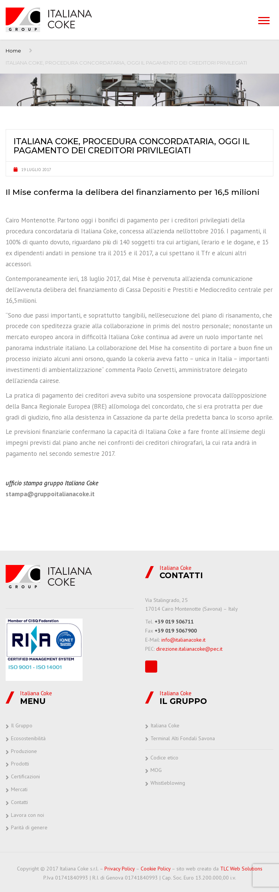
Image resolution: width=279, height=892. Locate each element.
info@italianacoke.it (183, 639)
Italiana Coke (164, 725)
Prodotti (20, 763)
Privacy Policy (119, 868)
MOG (156, 770)
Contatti (19, 802)
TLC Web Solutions (241, 868)
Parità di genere (29, 827)
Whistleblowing (167, 782)
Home (13, 51)
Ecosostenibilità (28, 738)
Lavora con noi (27, 815)
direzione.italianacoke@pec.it (189, 648)
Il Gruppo (21, 725)
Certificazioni (25, 776)
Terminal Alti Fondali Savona (182, 738)
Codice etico (164, 757)
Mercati (19, 789)
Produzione (24, 751)
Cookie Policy (155, 868)
